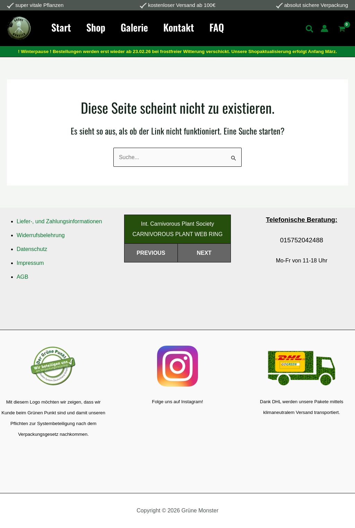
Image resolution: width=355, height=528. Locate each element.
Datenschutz (32, 249)
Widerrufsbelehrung (41, 235)
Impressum (30, 263)
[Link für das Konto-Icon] (324, 28)
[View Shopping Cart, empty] (341, 29)
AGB (22, 277)
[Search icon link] (310, 30)
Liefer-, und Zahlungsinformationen (60, 221)
